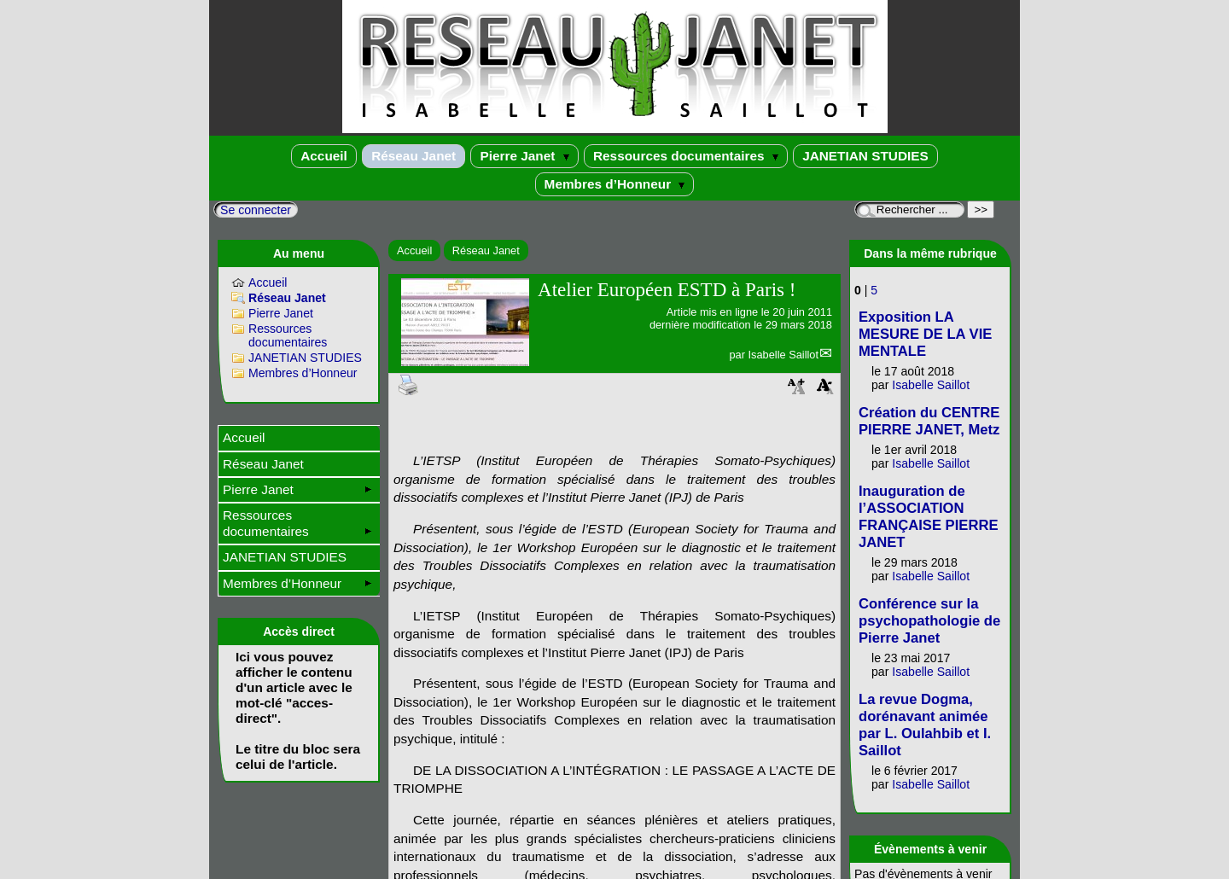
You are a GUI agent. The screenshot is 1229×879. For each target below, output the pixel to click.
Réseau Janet (413, 155)
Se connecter (255, 210)
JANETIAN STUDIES (865, 155)
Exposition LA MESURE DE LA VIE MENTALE (925, 334)
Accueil (323, 155)
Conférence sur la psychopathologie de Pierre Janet (929, 621)
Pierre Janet (524, 155)
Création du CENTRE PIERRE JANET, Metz (929, 421)
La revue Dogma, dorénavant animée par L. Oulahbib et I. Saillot (925, 725)
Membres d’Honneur (615, 184)
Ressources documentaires (685, 155)
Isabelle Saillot (783, 354)
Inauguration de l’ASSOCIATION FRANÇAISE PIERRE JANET (929, 516)
